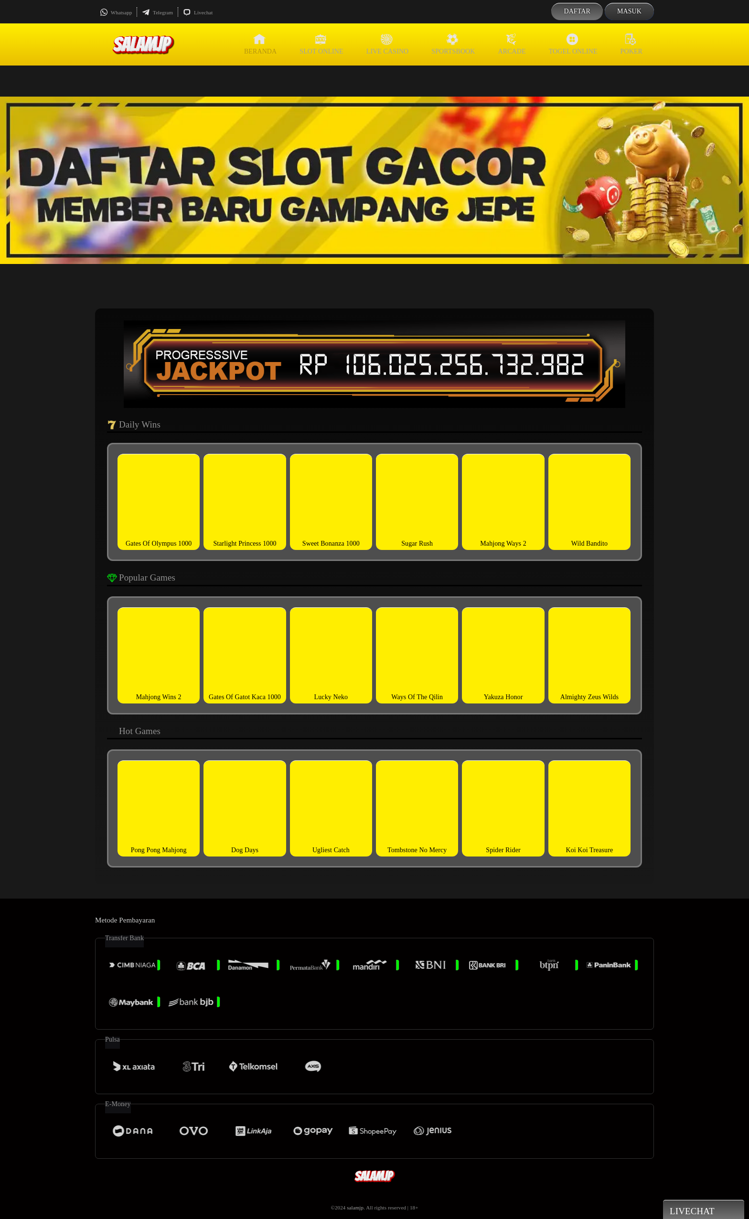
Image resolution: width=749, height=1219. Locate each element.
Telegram (157, 12)
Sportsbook (453, 44)
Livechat (198, 12)
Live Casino (387, 44)
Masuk (629, 11)
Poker (631, 44)
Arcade (512, 44)
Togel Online (573, 44)
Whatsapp (116, 12)
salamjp (355, 1207)
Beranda (260, 44)
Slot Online (321, 44)
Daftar (577, 11)
